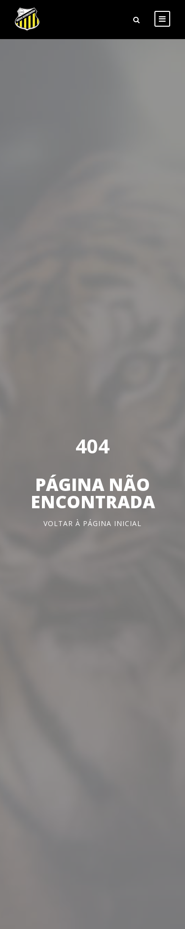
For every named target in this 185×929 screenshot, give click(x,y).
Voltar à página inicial (92, 523)
